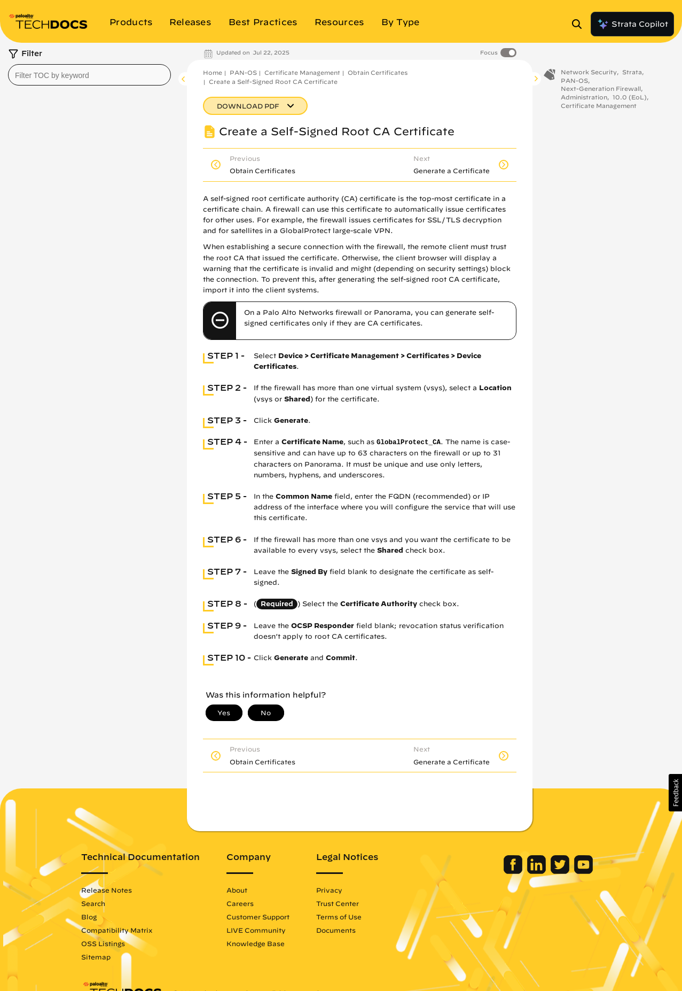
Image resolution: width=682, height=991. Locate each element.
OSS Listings (104, 943)
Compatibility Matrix (117, 930)
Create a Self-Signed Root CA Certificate (273, 81)
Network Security (589, 73)
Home (212, 72)
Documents (337, 930)
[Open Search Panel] (580, 24)
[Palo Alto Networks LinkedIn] (537, 871)
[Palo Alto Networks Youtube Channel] (583, 871)
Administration (584, 98)
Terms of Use (340, 916)
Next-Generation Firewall (601, 90)
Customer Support (259, 916)
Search (94, 903)
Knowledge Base (257, 943)
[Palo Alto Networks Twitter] (560, 871)
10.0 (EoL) (630, 98)
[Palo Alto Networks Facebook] (513, 871)
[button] (675, 792)
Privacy (330, 890)
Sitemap (97, 957)
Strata (632, 73)
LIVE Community (257, 930)
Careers (241, 903)
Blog (90, 916)
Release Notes (107, 890)
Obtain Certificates (377, 72)
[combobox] (89, 75)
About (238, 890)
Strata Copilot (632, 24)
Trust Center (338, 903)
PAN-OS (243, 72)
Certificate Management (302, 72)
